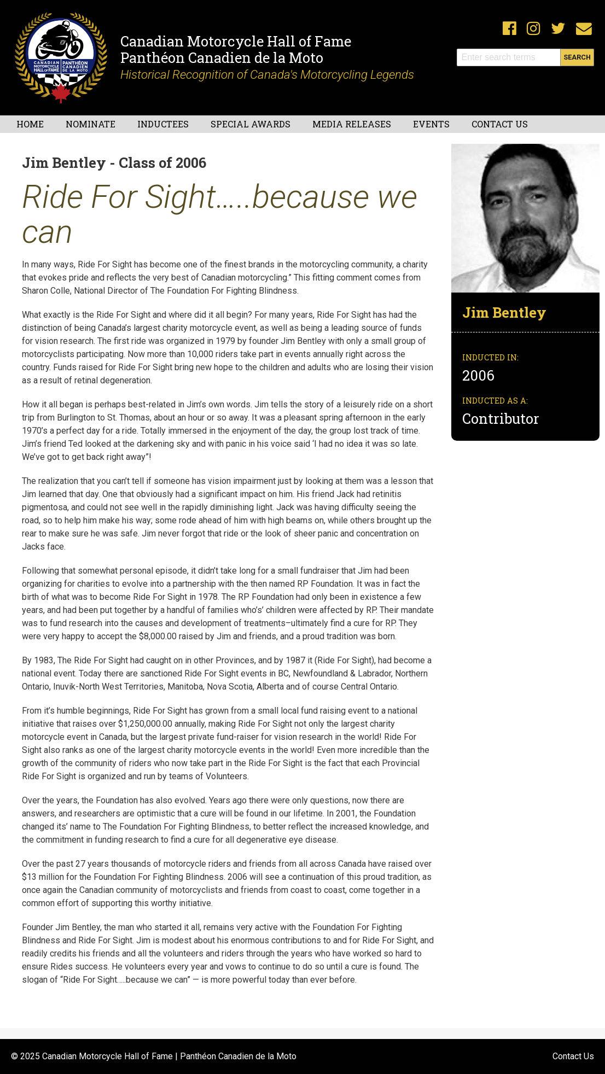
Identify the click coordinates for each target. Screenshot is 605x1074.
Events (431, 124)
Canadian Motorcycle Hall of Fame (235, 41)
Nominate (90, 124)
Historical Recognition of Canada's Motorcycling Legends (267, 74)
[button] (525, 217)
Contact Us (500, 124)
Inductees (163, 124)
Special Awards (250, 124)
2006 (480, 375)
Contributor (500, 418)
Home (30, 124)
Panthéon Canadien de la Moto (221, 57)
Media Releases (351, 124)
